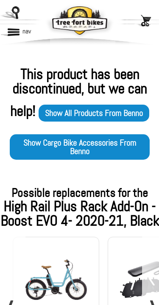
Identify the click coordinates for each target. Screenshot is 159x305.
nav (26, 31)
